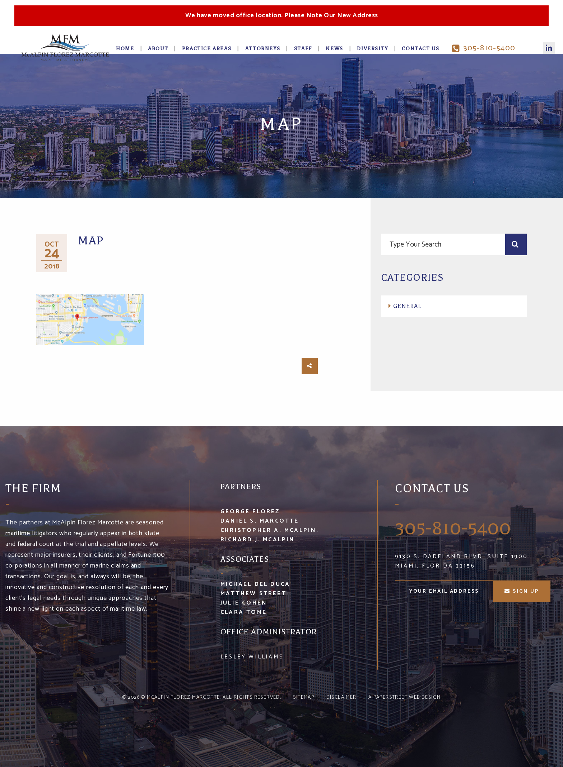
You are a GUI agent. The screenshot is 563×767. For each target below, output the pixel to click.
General (407, 306)
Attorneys (262, 49)
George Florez (250, 511)
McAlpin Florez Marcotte (183, 697)
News (334, 49)
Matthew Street (253, 593)
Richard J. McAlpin (257, 540)
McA (65, 48)
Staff (303, 49)
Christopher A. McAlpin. (269, 530)
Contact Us (420, 49)
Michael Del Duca (255, 584)
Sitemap (303, 697)
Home (125, 49)
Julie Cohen (243, 603)
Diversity (372, 49)
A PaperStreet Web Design (404, 697)
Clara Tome (243, 612)
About (158, 49)
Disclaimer (341, 697)
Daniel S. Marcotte (259, 521)
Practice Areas (206, 49)
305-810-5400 (483, 47)
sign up (521, 591)
